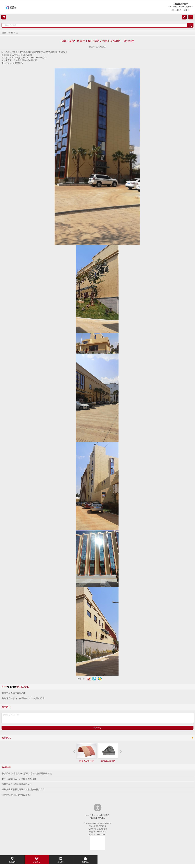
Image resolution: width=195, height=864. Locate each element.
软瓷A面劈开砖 (86, 752)
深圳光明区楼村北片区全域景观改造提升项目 (23, 789)
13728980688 (101, 832)
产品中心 (36, 859)
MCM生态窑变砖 (103, 815)
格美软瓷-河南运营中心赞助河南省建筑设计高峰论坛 (27, 773)
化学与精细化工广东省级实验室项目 (19, 779)
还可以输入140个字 (98, 718)
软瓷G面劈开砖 (108, 752)
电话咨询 (12, 859)
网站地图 (93, 818)
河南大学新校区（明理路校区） (17, 795)
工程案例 (61, 859)
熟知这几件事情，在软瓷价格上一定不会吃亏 (23, 698)
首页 (4, 33)
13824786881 (101, 835)
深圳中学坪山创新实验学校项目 (17, 784)
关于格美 (85, 859)
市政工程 (13, 33)
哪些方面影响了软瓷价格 (13, 693)
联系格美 (101, 818)
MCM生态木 (90, 815)
